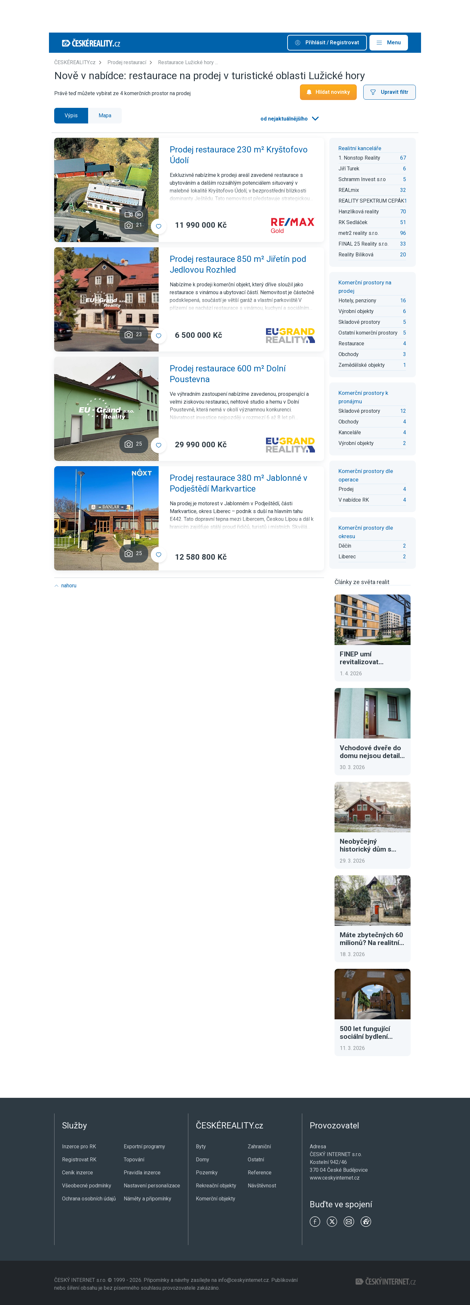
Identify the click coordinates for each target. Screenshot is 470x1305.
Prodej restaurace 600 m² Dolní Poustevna (228, 374)
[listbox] (289, 119)
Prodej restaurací (126, 62)
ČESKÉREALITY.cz (75, 62)
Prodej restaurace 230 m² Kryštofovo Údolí (239, 155)
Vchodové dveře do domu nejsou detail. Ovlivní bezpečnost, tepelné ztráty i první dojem (372, 752)
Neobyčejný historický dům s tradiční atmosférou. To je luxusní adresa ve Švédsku (372, 845)
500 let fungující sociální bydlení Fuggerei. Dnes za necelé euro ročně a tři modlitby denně (371, 1032)
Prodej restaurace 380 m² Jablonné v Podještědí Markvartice (238, 483)
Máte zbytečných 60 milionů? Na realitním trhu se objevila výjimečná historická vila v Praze (372, 939)
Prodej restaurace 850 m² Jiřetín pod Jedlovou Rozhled (238, 264)
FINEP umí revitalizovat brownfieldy (359, 658)
